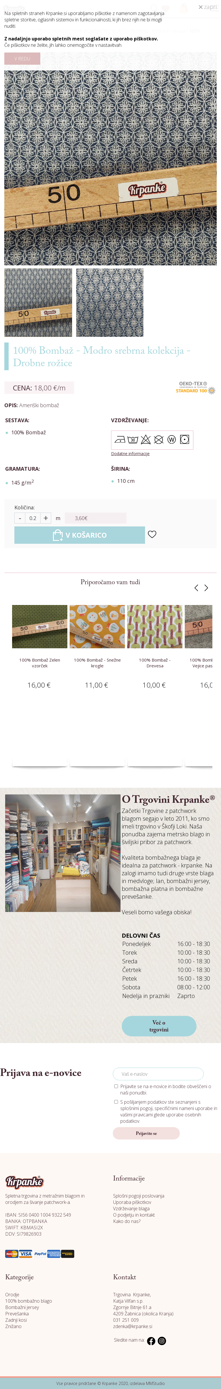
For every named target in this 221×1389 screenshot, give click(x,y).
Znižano (13, 1326)
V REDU (22, 58)
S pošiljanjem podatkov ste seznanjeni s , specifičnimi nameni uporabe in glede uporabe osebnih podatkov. (168, 1111)
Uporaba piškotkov (132, 1202)
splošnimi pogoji (136, 1108)
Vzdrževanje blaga (131, 1208)
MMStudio (155, 1383)
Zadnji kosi (16, 1320)
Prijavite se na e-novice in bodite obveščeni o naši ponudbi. (165, 1089)
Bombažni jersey (22, 1307)
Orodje (12, 1294)
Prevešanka (17, 1313)
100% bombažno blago (28, 1301)
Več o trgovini (159, 1026)
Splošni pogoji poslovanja (138, 1196)
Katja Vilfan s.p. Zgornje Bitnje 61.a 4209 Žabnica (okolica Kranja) (143, 1307)
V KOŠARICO (80, 535)
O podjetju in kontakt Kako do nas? (134, 1218)
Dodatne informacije (130, 453)
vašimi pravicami (136, 1114)
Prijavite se (146, 1133)
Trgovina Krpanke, (132, 1294)
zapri (208, 7)
